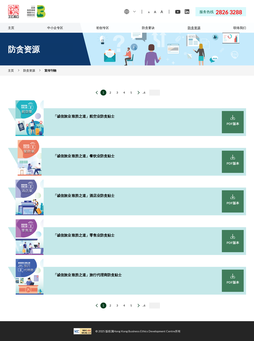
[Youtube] (177, 12)
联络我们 (239, 28)
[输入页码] (154, 93)
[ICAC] (13, 11)
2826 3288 (229, 12)
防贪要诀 (148, 28)
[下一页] (137, 93)
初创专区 (102, 28)
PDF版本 (233, 123)
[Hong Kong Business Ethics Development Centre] (36, 11)
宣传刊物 (50, 70)
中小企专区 (55, 28)
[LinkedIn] (187, 12)
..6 (143, 92)
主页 (11, 28)
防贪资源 (194, 28)
